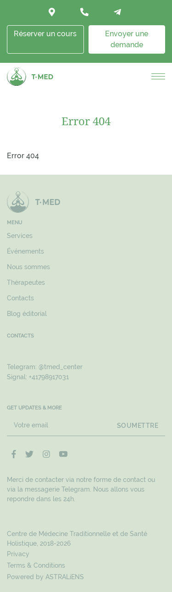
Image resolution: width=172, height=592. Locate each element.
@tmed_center (61, 367)
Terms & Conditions (36, 565)
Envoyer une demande (126, 39)
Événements (25, 251)
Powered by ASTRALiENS (45, 577)
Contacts (20, 298)
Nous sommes (28, 267)
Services (20, 235)
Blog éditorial (27, 313)
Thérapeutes (26, 282)
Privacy (18, 554)
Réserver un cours (45, 33)
